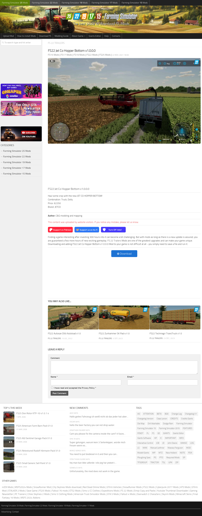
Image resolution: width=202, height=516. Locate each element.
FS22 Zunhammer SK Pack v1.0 (114, 333)
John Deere (172, 443)
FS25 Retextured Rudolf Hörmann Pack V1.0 (38, 450)
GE (159, 433)
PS (155, 457)
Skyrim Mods (168, 494)
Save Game (32, 490)
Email (130, 376)
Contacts (116, 36)
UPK (170, 462)
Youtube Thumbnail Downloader (172, 490)
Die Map (141, 423)
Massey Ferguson (175, 448)
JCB (157, 443)
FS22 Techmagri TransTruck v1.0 (166, 333)
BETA (159, 414)
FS (153, 433)
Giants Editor (95, 36)
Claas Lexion (162, 418)
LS (138, 448)
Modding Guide (61, 36)
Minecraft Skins (183, 494)
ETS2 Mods (75, 490)
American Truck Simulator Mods (89, 494)
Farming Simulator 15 (146, 428)
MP (153, 453)
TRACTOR (154, 462)
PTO (161, 457)
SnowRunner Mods (132, 487)
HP (155, 438)
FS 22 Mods (126, 490)
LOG (192, 443)
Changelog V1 (191, 414)
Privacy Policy (88, 388)
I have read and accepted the (73, 388)
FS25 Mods (44, 490)
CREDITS (174, 418)
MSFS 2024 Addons (30, 497)
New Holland (171, 453)
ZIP (176, 462)
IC (161, 438)
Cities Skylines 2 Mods (39, 494)
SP (184, 457)
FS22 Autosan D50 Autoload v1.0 (64, 333)
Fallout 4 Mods (128, 494)
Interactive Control (145, 443)
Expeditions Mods (110, 490)
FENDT (140, 433)
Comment (55, 358)
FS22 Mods (149, 487)
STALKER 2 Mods (16, 490)
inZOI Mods (7, 487)
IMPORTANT (170, 438)
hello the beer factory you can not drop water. (92, 425)
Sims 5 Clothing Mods (62, 494)
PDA (190, 453)
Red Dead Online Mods (94, 487)
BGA (166, 414)
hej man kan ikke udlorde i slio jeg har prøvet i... (93, 462)
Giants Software (144, 438)
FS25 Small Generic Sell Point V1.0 (33, 463)
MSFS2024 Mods (23, 487)
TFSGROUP (142, 462)
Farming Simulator (184, 423)
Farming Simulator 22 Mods (17, 156)
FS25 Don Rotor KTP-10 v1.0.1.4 (32, 413)
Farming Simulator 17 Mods (17, 168)
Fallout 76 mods (60, 490)
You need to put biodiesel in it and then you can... (94, 454)
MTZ (161, 453)
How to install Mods (26, 36)
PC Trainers (20, 494)
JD (163, 443)
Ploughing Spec (144, 457)
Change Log (177, 414)
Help (106, 36)
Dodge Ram (168, 423)
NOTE (182, 453)
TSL (163, 462)
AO (138, 414)
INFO (181, 438)
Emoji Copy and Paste (144, 490)
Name (54, 376)
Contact (15, 512)
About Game (77, 36)
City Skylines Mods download (67, 487)
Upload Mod (8, 36)
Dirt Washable (154, 423)
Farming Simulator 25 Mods (17, 151)
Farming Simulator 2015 (169, 428)
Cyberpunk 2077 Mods (167, 487)
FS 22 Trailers (56, 43)
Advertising (6, 512)
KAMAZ (184, 443)
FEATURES (187, 428)
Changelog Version (145, 418)
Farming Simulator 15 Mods (17, 173)
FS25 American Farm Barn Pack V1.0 (34, 425)
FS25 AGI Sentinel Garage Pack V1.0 (34, 438)
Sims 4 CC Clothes (91, 490)
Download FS (45, 36)
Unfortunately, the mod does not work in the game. (95, 471)
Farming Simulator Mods (15, 3)
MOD (188, 448)
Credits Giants (187, 418)
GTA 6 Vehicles (114, 487)
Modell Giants (143, 453)
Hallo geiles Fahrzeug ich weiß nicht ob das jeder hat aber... (99, 416)
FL (148, 433)
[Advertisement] (124, 166)
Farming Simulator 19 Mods (17, 162)
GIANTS (166, 433)
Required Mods (173, 457)
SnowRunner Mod (42, 487)
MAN (145, 448)
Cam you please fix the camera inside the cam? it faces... (97, 433)
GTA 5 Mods (113, 494)
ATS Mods (185, 487)
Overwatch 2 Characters (148, 494)
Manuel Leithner (157, 448)
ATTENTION (148, 414)
